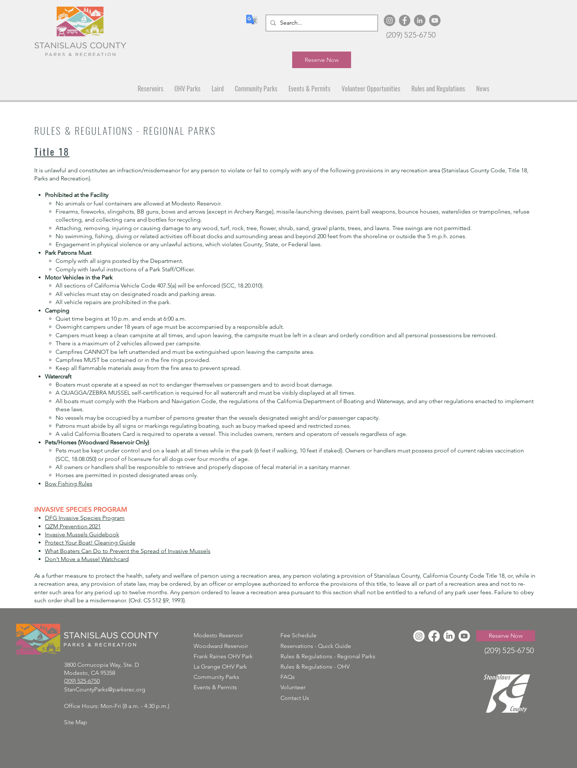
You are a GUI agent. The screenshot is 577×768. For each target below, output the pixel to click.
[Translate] (252, 19)
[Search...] (321, 23)
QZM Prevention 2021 (73, 526)
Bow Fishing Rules (68, 483)
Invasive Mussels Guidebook (82, 534)
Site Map (75, 722)
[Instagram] (389, 20)
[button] (150, 88)
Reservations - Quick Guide (315, 645)
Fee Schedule (298, 635)
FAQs (287, 676)
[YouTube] (434, 20)
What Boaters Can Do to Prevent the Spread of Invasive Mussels (127, 550)
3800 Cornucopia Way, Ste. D (101, 664)
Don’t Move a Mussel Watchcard (87, 559)
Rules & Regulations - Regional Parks (327, 656)
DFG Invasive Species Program (85, 517)
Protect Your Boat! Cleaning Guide (90, 542)
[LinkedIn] (419, 20)
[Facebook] (404, 20)
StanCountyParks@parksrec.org (104, 689)
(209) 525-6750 (411, 34)
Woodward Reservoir (221, 645)
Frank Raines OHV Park (223, 656)
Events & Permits (215, 687)
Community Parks (216, 676)
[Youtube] (464, 636)
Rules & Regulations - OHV (315, 666)
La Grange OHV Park (220, 666)
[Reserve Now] (321, 60)
